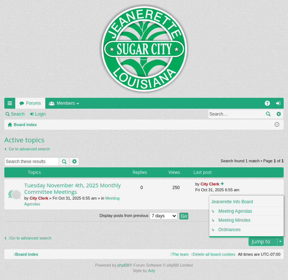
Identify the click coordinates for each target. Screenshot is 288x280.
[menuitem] (213, 254)
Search (18, 114)
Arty (151, 270)
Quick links (11, 105)
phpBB (123, 265)
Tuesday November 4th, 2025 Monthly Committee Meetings (72, 188)
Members (66, 103)
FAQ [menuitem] (270, 105)
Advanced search (278, 114)
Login (40, 114)
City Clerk (39, 198)
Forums (33, 103)
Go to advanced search (29, 149)
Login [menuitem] (280, 105)
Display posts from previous (139, 215)
